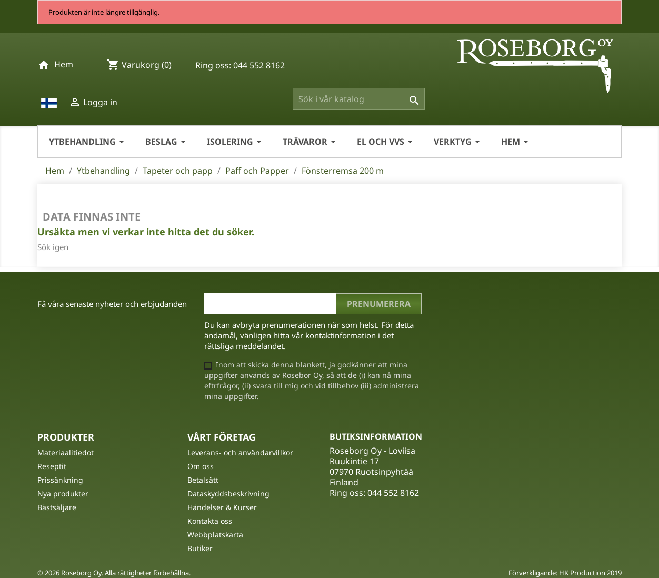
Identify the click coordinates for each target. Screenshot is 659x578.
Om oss (200, 466)
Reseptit (51, 466)
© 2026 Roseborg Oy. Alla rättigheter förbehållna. (114, 572)
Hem (63, 64)
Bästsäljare (56, 507)
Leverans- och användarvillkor (240, 452)
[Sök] (359, 99)
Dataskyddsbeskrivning (228, 494)
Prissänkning (60, 480)
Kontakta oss (209, 521)
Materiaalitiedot (65, 452)
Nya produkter (62, 494)
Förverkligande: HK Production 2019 (565, 572)
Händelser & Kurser (222, 507)
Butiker (200, 548)
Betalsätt (202, 480)
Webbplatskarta (215, 535)
